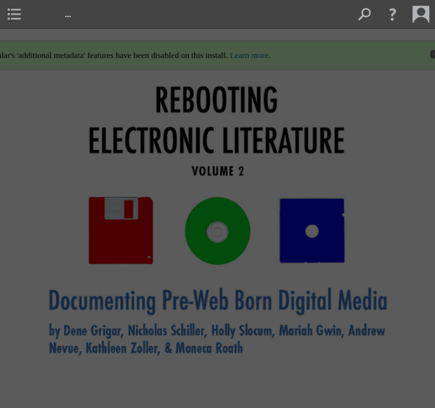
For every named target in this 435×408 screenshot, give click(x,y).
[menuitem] (14, 14)
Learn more (250, 51)
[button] (392, 14)
